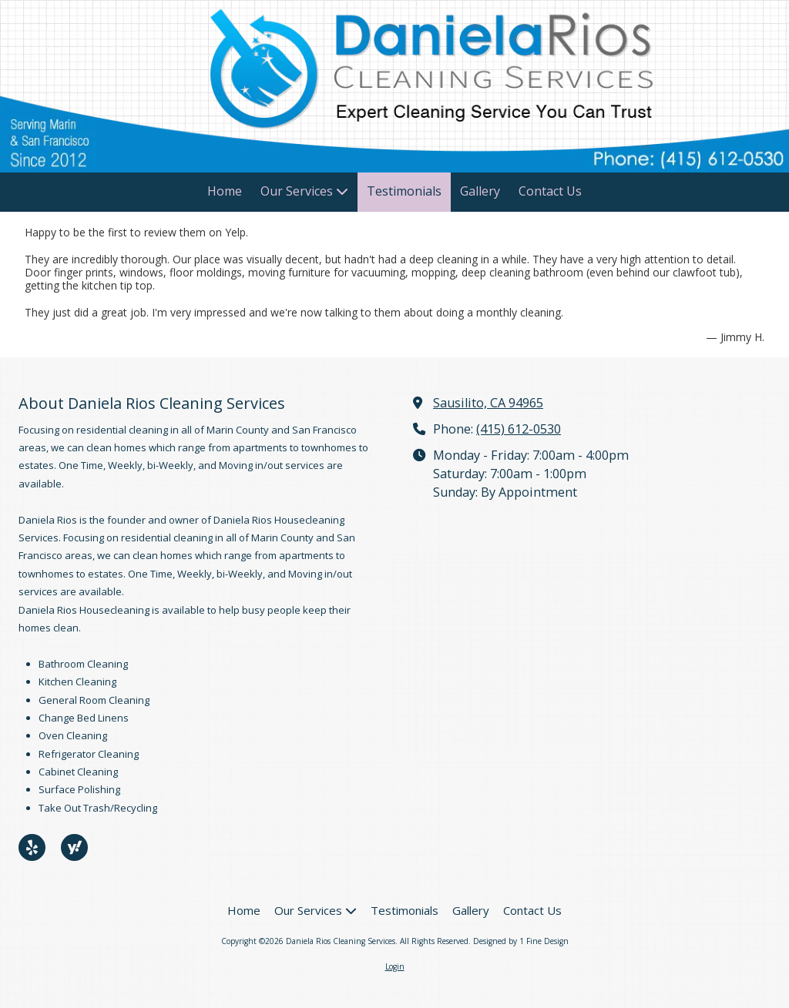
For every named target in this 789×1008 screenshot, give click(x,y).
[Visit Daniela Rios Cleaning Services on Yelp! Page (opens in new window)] (31, 847)
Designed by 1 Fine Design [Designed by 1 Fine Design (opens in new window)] (521, 941)
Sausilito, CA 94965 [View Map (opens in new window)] (488, 402)
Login (395, 966)
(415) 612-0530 (518, 428)
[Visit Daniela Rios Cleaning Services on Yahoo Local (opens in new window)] (74, 847)
